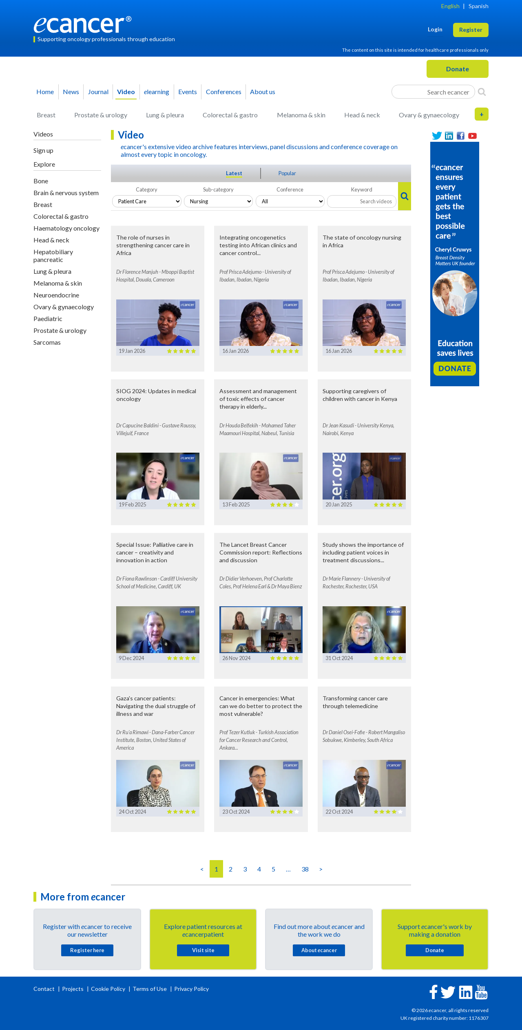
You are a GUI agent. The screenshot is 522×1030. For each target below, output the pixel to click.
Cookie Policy (108, 988)
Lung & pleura (165, 115)
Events (187, 91)
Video (126, 91)
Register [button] (470, 29)
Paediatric (47, 318)
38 (305, 869)
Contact (44, 988)
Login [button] (435, 29)
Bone (40, 181)
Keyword (361, 189)
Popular (287, 173)
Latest (234, 173)
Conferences (223, 91)
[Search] (482, 92)
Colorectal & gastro (230, 115)
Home (45, 91)
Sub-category (218, 189)
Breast (46, 115)
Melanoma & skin (301, 115)
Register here (87, 950)
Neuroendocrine (56, 295)
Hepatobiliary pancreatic (53, 255)
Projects (73, 988)
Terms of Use (150, 988)
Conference (289, 189)
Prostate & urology (100, 115)
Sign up (43, 150)
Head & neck (362, 115)
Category (146, 189)
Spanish (479, 5)
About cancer (319, 950)
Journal (98, 91)
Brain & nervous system (66, 192)
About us (262, 91)
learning (156, 91)
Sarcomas (47, 342)
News (71, 91)
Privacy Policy (191, 988)
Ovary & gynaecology (429, 115)
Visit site (203, 950)
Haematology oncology (66, 228)
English (450, 5)
